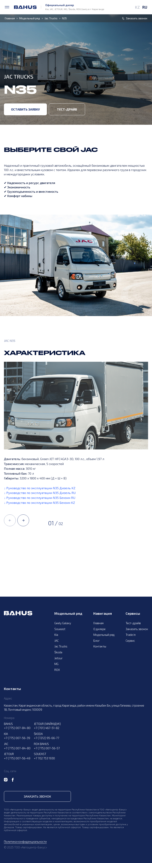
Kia (56, 634)
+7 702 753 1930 (44, 758)
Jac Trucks (50, 18)
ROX (57, 669)
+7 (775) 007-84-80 (17, 728)
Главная (10, 18)
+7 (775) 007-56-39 (17, 738)
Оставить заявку (25, 109)
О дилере (99, 629)
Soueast (59, 629)
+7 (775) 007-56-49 (17, 758)
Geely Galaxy (62, 623)
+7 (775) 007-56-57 (47, 748)
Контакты (99, 646)
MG (56, 664)
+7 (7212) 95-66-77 (46, 738)
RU (144, 7)
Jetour (58, 658)
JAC (56, 640)
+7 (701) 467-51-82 (46, 728)
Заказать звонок (137, 629)
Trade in (131, 634)
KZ (137, 7)
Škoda (58, 652)
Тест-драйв (67, 109)
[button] (10, 520)
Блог (96, 640)
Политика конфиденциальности (25, 841)
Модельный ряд (29, 18)
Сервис (130, 640)
